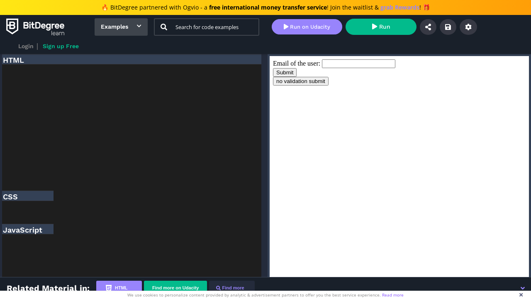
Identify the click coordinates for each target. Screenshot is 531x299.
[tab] (119, 288)
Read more (393, 295)
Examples (114, 26)
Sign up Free (61, 46)
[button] (523, 288)
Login (26, 46)
